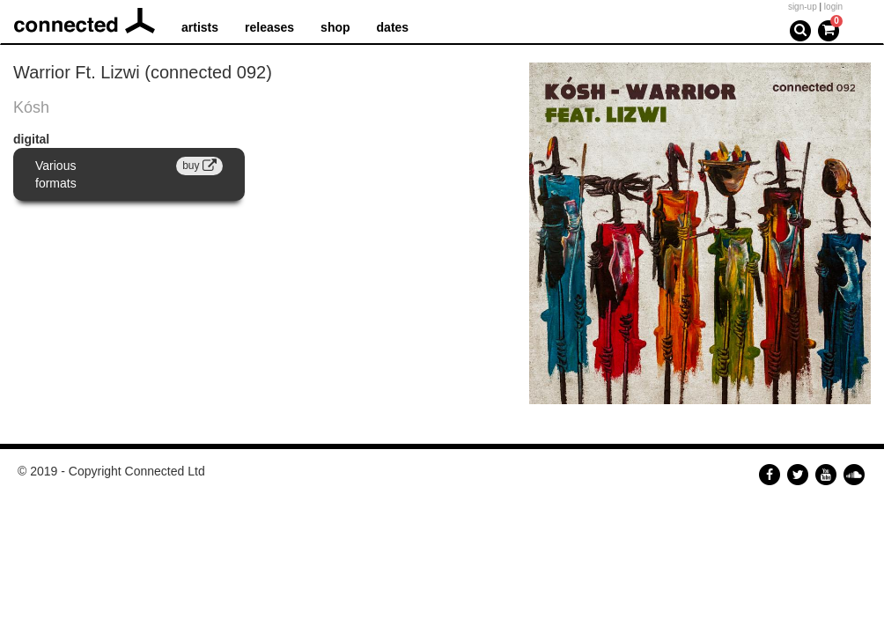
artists (199, 27)
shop (335, 27)
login (833, 6)
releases (269, 27)
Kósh (31, 107)
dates (393, 27)
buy (199, 165)
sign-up (802, 6)
